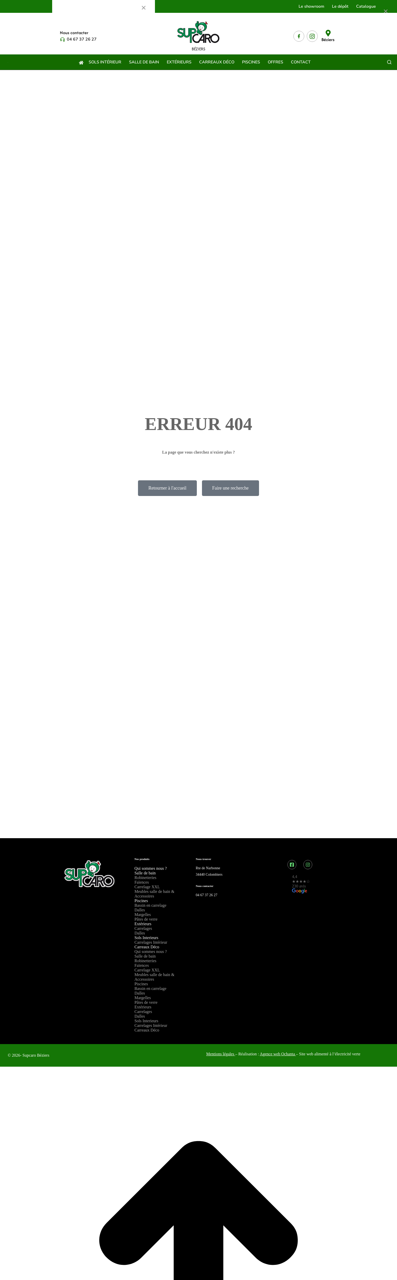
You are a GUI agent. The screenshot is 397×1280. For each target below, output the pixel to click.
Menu (64, 7)
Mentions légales (220, 1054)
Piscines (141, 901)
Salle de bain (145, 873)
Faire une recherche (230, 488)
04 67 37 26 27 (82, 39)
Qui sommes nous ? (150, 868)
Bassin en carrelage (150, 905)
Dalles (139, 910)
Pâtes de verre (146, 919)
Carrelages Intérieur (150, 942)
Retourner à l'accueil (167, 488)
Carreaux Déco (146, 947)
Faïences (141, 882)
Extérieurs (142, 924)
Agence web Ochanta (278, 1054)
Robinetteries (145, 877)
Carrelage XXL (147, 887)
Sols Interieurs (146, 937)
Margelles (142, 914)
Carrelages (143, 928)
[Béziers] (328, 33)
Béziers (328, 39)
